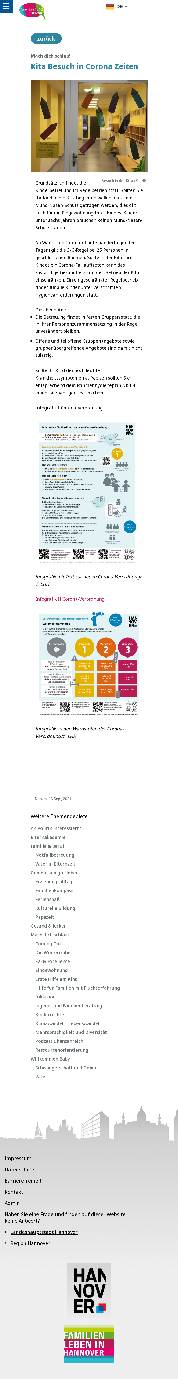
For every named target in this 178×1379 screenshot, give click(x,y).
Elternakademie (48, 837)
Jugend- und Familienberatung (68, 1005)
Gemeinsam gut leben (55, 872)
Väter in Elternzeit (55, 864)
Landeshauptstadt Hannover (44, 1232)
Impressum (18, 1158)
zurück (46, 38)
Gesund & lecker (48, 926)
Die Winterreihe (52, 952)
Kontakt (14, 1191)
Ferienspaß (47, 899)
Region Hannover (30, 1243)
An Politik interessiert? (56, 828)
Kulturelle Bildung (55, 908)
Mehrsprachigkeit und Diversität (71, 1032)
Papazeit (44, 917)
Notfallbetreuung (54, 855)
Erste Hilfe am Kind (56, 979)
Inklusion (45, 997)
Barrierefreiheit (23, 1180)
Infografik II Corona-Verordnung (70, 599)
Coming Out (48, 943)
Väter (41, 1076)
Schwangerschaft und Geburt (67, 1068)
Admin (12, 1203)
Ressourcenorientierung (61, 1050)
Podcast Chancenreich (59, 1041)
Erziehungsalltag (53, 881)
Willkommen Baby (50, 1059)
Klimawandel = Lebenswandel (67, 1023)
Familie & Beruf (47, 846)
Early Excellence (52, 961)
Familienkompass (54, 890)
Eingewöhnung (51, 970)
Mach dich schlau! (50, 935)
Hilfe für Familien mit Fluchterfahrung (77, 988)
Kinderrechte (49, 1014)
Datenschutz (19, 1169)
